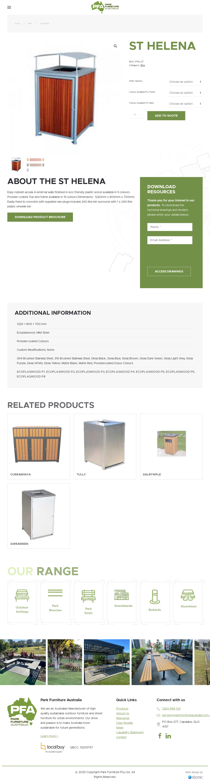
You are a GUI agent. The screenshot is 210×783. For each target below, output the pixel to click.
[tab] (17, 689)
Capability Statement (130, 732)
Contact (121, 737)
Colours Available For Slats (141, 103)
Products (122, 708)
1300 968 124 (171, 708)
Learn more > (49, 736)
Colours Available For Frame (142, 92)
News (119, 727)
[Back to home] (105, 7)
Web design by (194, 772)
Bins (143, 65)
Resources (122, 718)
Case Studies (124, 722)
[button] (9, 7)
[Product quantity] (136, 114)
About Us (122, 713)
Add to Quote (166, 115)
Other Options (135, 81)
